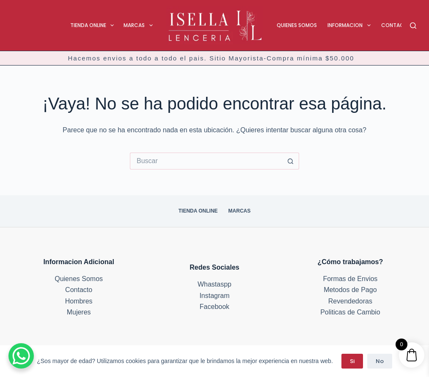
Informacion (350, 25)
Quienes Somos (297, 25)
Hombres (79, 301)
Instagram (214, 295)
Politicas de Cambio (350, 312)
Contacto (396, 25)
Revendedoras (350, 301)
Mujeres (79, 312)
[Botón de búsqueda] (290, 161)
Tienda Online (93, 25)
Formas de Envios (350, 278)
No (380, 361)
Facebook (214, 306)
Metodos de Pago (350, 289)
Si (352, 361)
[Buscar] (413, 25)
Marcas (140, 25)
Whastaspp (214, 284)
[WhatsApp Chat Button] (21, 356)
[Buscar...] (206, 161)
